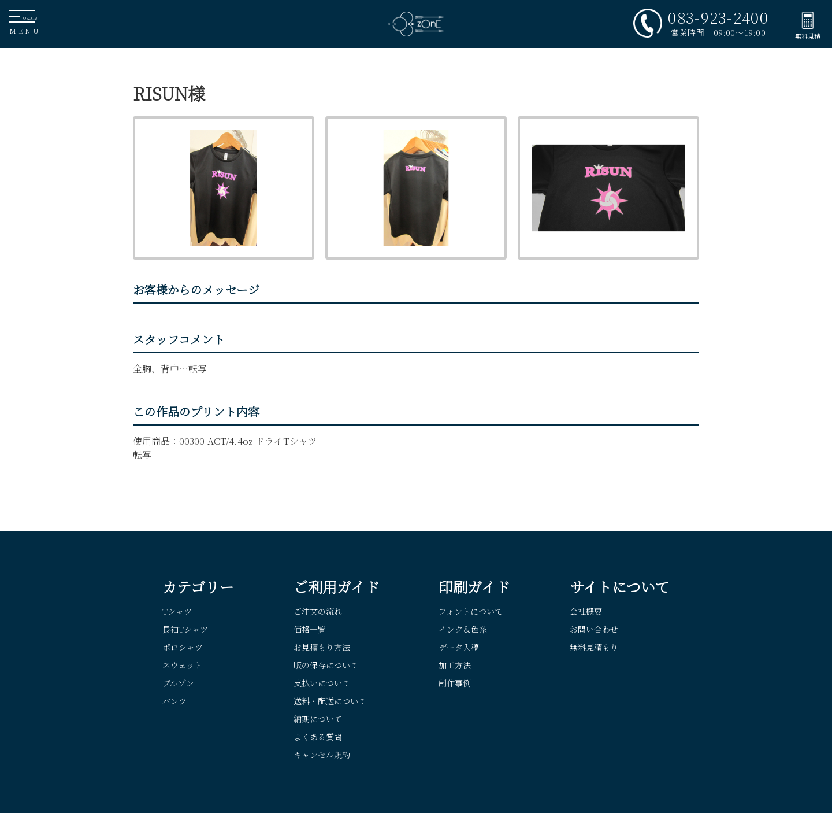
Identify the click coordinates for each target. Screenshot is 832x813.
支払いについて (322, 683)
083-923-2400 (718, 17)
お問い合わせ (594, 629)
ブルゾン (178, 683)
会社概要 (586, 611)
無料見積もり (594, 647)
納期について (318, 719)
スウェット (182, 665)
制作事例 (455, 683)
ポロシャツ (182, 647)
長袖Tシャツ (185, 629)
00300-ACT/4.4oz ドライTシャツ (248, 441)
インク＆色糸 (463, 629)
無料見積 (807, 35)
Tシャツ (177, 611)
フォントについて (471, 611)
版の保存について (326, 665)
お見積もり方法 (322, 647)
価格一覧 (310, 629)
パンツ (174, 701)
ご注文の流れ (318, 611)
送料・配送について (330, 701)
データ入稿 (459, 647)
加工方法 (455, 665)
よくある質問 (318, 736)
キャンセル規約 (322, 754)
